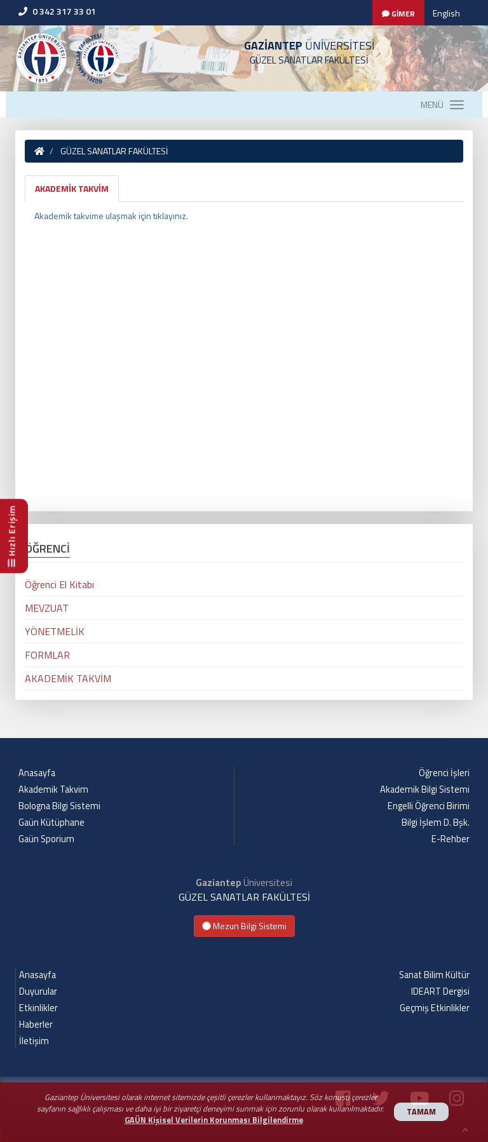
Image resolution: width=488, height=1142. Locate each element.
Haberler (36, 1024)
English (446, 13)
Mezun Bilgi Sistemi (244, 925)
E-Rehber (450, 839)
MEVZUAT (47, 607)
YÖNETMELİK (55, 631)
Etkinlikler (38, 1008)
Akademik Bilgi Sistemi (425, 789)
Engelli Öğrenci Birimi (429, 806)
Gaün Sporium (46, 839)
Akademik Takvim (53, 789)
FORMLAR (47, 654)
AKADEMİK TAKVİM (72, 188)
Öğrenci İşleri (444, 773)
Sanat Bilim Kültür (434, 975)
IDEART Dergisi (440, 991)
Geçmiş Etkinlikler (435, 1008)
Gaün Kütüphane (51, 823)
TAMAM (421, 1112)
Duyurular (38, 991)
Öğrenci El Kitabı (59, 584)
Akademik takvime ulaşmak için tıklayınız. (112, 215)
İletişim (34, 1041)
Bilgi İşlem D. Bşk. (436, 823)
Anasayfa (36, 773)
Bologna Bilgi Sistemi (59, 806)
